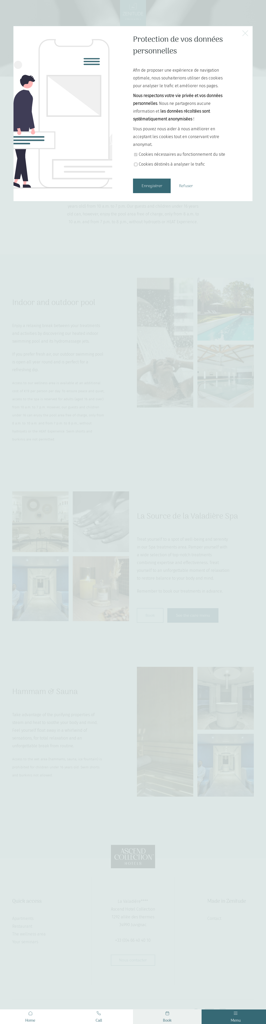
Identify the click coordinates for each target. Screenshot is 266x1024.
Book (167, 1017)
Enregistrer (152, 186)
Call (99, 1017)
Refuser (186, 186)
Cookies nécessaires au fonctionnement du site (182, 154)
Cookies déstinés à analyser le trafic (172, 164)
